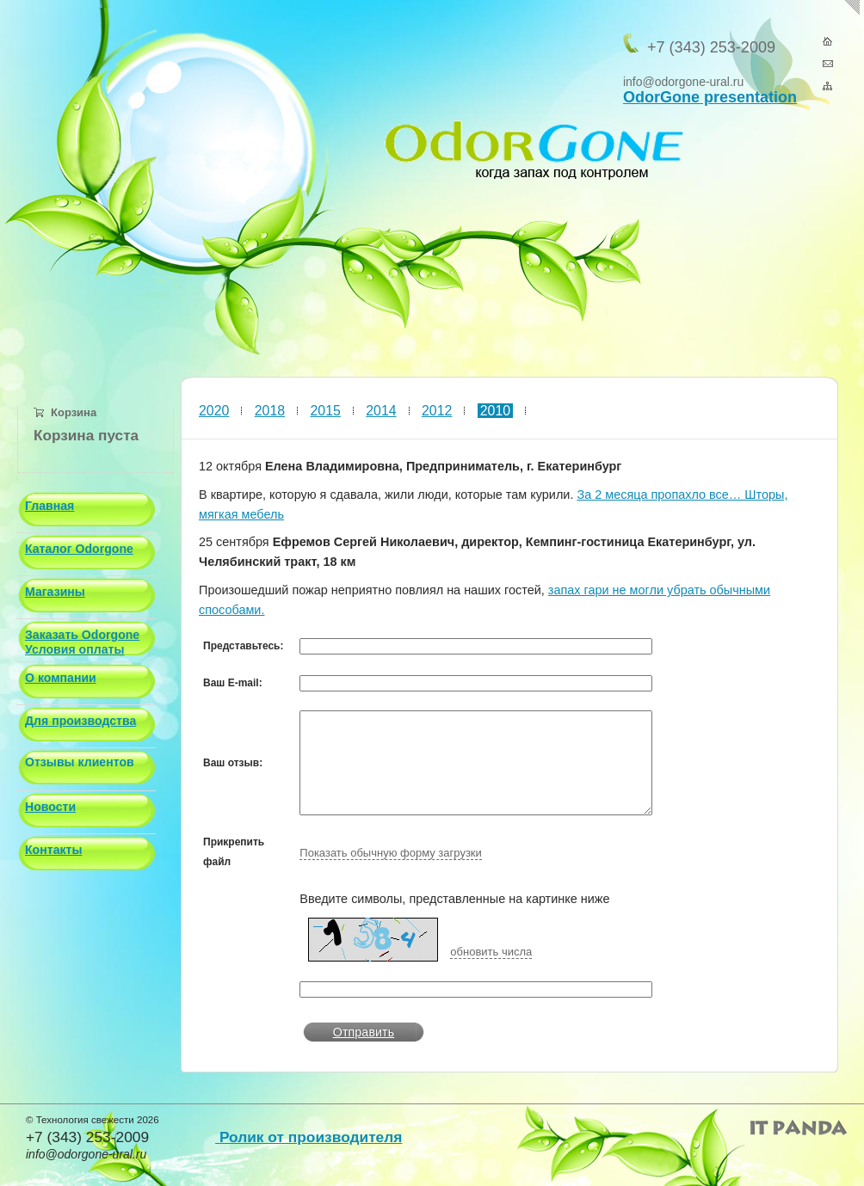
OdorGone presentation (710, 97)
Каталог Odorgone (79, 549)
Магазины (55, 592)
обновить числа (491, 951)
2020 (214, 410)
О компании (60, 678)
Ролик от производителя (308, 1137)
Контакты (53, 850)
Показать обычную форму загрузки (390, 852)
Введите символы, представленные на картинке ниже (454, 899)
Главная (49, 506)
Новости (50, 807)
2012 (437, 410)
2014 (381, 410)
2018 (270, 410)
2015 (326, 410)
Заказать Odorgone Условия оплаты (82, 642)
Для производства (80, 721)
